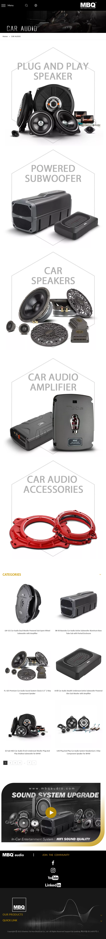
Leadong (77, 931)
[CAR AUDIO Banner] (53, 22)
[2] (53, 870)
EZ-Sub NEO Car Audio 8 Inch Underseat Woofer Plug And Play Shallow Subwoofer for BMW (27, 752)
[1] (53, 863)
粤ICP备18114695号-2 (90, 931)
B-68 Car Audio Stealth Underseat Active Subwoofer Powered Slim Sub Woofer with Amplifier (78, 692)
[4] (53, 885)
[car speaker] (53, 299)
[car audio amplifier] (53, 406)
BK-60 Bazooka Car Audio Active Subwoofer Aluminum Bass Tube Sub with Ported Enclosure (78, 632)
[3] (53, 877)
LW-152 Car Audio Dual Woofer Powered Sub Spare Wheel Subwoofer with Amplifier (27, 632)
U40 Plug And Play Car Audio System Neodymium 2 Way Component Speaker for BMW (78, 752)
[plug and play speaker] (53, 95)
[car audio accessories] (53, 508)
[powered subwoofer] (53, 197)
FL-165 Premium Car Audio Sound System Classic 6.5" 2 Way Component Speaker (27, 692)
